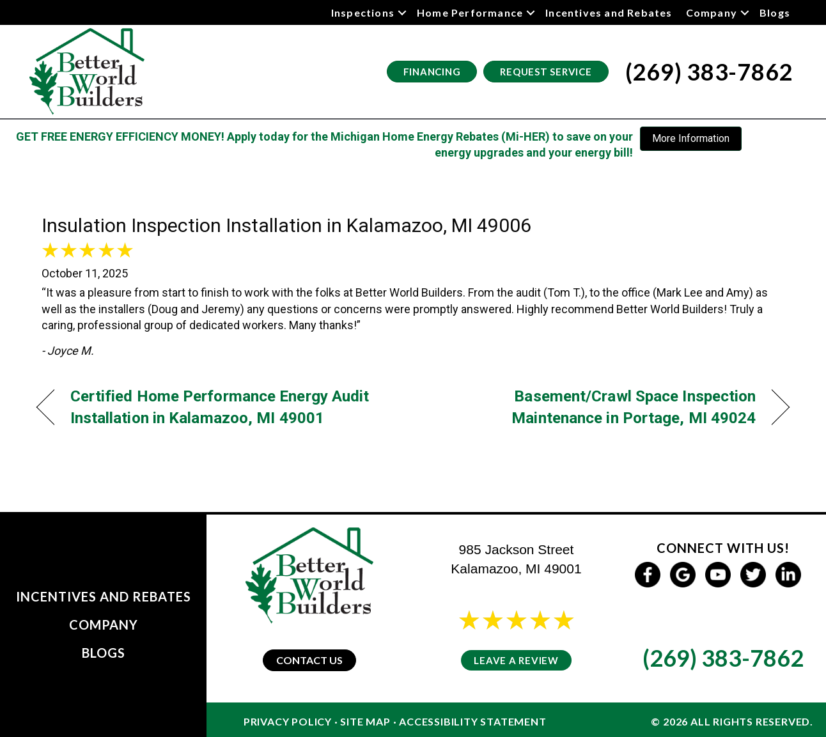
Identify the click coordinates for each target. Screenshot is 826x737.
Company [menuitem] (711, 12)
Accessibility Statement (472, 721)
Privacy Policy (288, 721)
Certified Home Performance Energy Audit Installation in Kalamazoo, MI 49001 (220, 407)
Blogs (103, 652)
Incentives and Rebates (103, 596)
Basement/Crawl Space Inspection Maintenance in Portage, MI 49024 (595, 407)
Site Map (365, 721)
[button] (402, 12)
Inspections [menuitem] (362, 12)
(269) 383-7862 (723, 658)
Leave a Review (516, 660)
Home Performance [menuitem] (470, 12)
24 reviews (528, 637)
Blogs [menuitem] (775, 12)
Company (103, 624)
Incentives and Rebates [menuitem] (608, 12)
